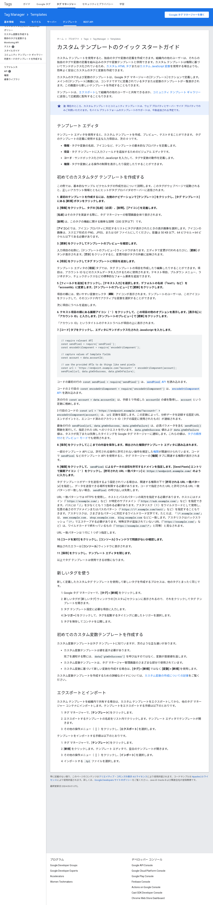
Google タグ (43, 4)
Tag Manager (14, 14)
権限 (156, 451)
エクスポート (87, 92)
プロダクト (73, 39)
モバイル (36, 21)
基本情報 (9, 21)
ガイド (26, 4)
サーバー (52, 21)
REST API (88, 21)
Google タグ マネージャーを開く (187, 14)
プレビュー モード (76, 438)
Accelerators (57, 876)
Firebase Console (141, 881)
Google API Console (142, 865)
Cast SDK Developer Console (147, 892)
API (156, 382)
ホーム (60, 39)
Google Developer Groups (63, 865)
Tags (8, 4)
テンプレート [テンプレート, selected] (70, 21)
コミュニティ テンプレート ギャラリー (177, 92)
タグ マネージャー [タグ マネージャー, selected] (66, 4)
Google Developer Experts (64, 870)
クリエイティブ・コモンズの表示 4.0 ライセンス (123, 776)
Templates (38, 14)
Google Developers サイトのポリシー (113, 780)
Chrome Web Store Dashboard (148, 898)
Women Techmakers (61, 881)
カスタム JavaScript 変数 (155, 66)
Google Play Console (143, 876)
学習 (122, 4)
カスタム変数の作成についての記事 (167, 675)
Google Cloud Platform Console (148, 870)
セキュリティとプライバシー (97, 4)
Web (22, 21)
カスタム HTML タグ (118, 66)
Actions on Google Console (146, 887)
